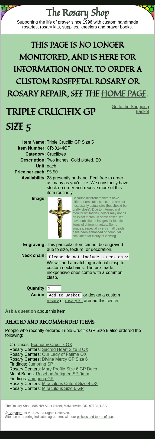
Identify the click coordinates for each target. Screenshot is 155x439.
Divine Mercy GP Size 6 (65, 362)
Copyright (15, 416)
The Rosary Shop (77, 12)
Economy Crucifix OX (51, 348)
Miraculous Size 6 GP (63, 391)
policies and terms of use (95, 420)
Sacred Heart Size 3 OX (65, 352)
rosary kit (74, 304)
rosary (53, 304)
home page (123, 93)
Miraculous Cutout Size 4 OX (70, 387)
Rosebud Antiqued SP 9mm (62, 377)
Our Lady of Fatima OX (64, 357)
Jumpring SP (40, 367)
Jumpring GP (40, 382)
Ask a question (20, 314)
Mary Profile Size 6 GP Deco (69, 372)
